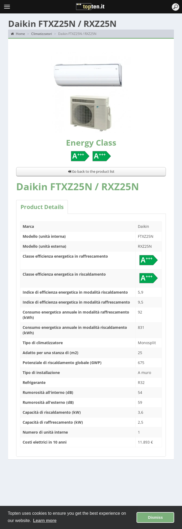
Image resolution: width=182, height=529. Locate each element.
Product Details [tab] (42, 207)
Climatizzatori (41, 33)
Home (18, 33)
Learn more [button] (45, 520)
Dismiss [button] (155, 517)
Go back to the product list (91, 171)
